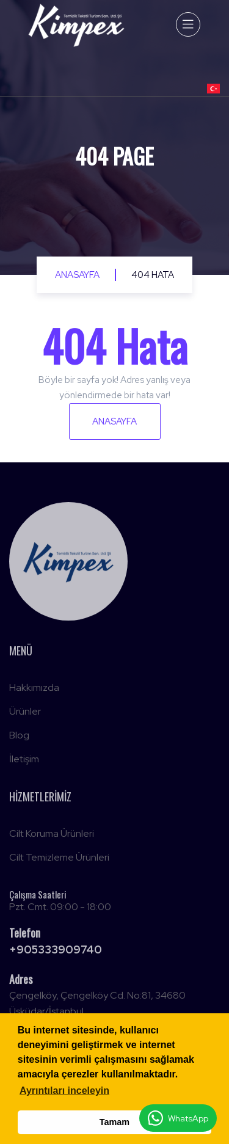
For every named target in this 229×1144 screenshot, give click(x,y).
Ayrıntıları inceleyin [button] (64, 1090)
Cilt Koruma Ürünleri (51, 835)
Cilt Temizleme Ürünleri (59, 859)
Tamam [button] (114, 1122)
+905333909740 (55, 952)
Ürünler (25, 713)
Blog (19, 737)
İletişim (24, 761)
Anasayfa (77, 275)
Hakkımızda (34, 689)
